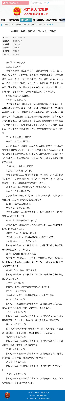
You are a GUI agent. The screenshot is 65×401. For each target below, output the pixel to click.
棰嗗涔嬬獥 (14, 20)
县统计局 (42, 24)
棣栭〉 (4, 20)
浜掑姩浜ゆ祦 (51, 20)
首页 (13, 24)
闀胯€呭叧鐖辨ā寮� (11, 3)
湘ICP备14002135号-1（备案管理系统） (39, 398)
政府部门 (34, 24)
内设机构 (50, 24)
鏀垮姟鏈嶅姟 (38, 20)
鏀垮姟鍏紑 (26, 20)
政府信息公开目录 (22, 24)
